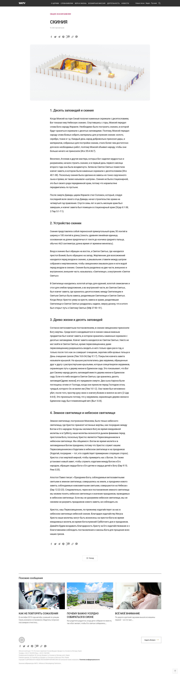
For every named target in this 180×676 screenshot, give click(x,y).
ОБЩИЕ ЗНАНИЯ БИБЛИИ (60, 14)
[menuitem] (154, 3)
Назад (91, 558)
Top (175, 671)
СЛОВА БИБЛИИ (67, 3)
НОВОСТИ (125, 3)
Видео (148, 3)
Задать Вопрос (150, 640)
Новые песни (140, 3)
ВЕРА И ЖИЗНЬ (80, 3)
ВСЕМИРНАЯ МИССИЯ (96, 3)
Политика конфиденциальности (90, 659)
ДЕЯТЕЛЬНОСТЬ (113, 3)
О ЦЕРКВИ (55, 3)
